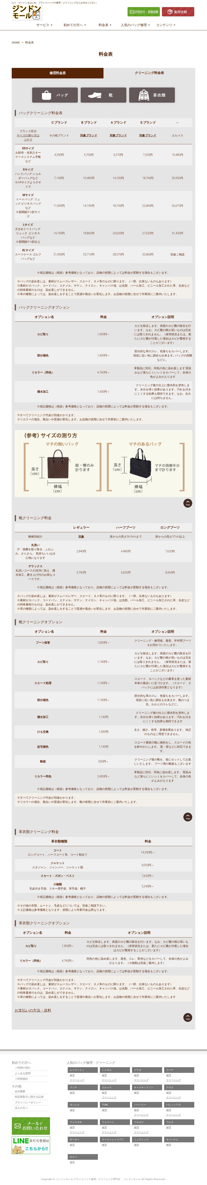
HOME (16, 42)
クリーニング (77, 1080)
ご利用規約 (22, 1079)
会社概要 (20, 1091)
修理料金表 (58, 73)
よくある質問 (23, 1073)
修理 (72, 1075)
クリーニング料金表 (149, 73)
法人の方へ (22, 1108)
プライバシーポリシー (29, 1103)
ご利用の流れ (23, 1067)
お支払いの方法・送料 (33, 1010)
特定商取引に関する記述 (30, 1097)
